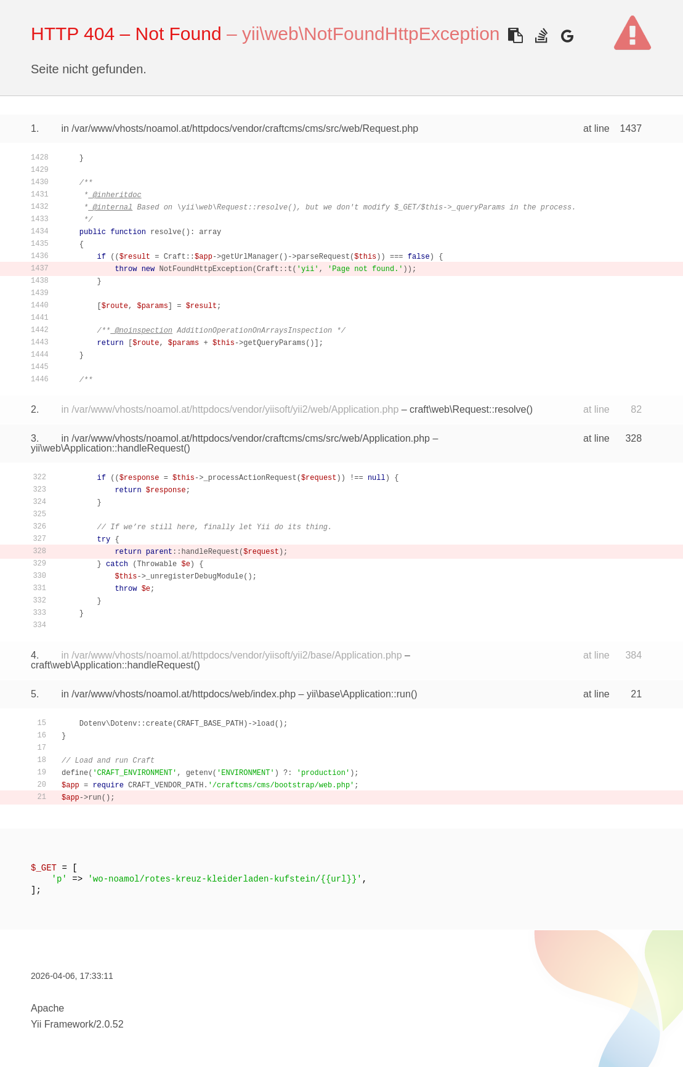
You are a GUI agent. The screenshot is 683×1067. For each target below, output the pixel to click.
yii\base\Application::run (359, 694)
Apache (47, 1008)
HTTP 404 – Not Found (126, 33)
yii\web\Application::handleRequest (107, 448)
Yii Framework (62, 1024)
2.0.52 (109, 1024)
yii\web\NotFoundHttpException (371, 33)
